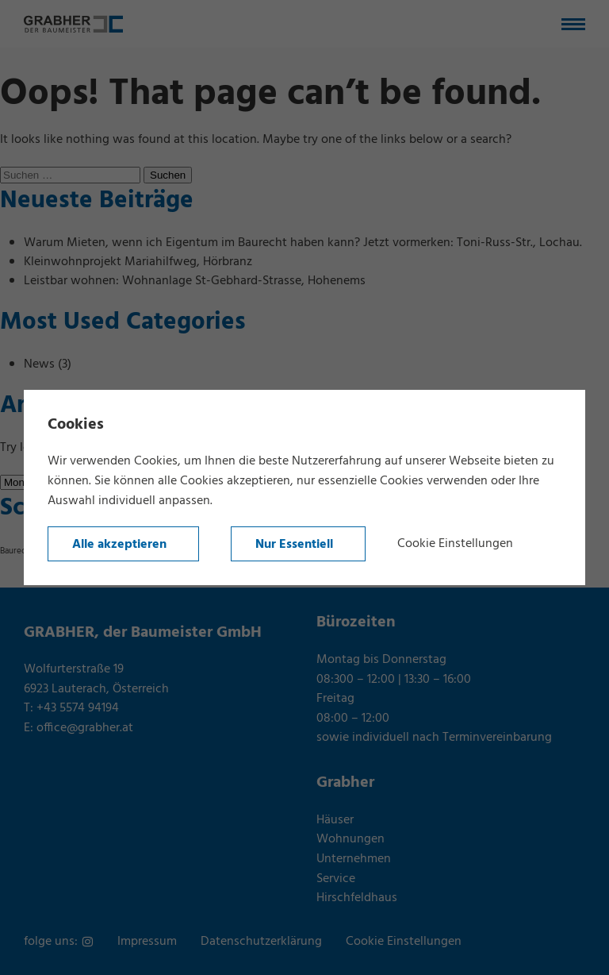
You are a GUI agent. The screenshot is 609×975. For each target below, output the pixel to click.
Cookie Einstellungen (455, 543)
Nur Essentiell (294, 544)
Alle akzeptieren (119, 544)
